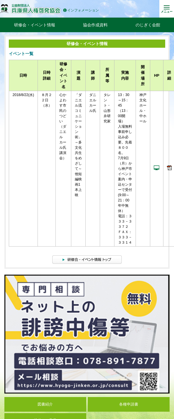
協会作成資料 (95, 25)
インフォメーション (81, 10)
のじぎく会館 (148, 25)
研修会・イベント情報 (34, 25)
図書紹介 (45, 404)
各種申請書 (128, 404)
